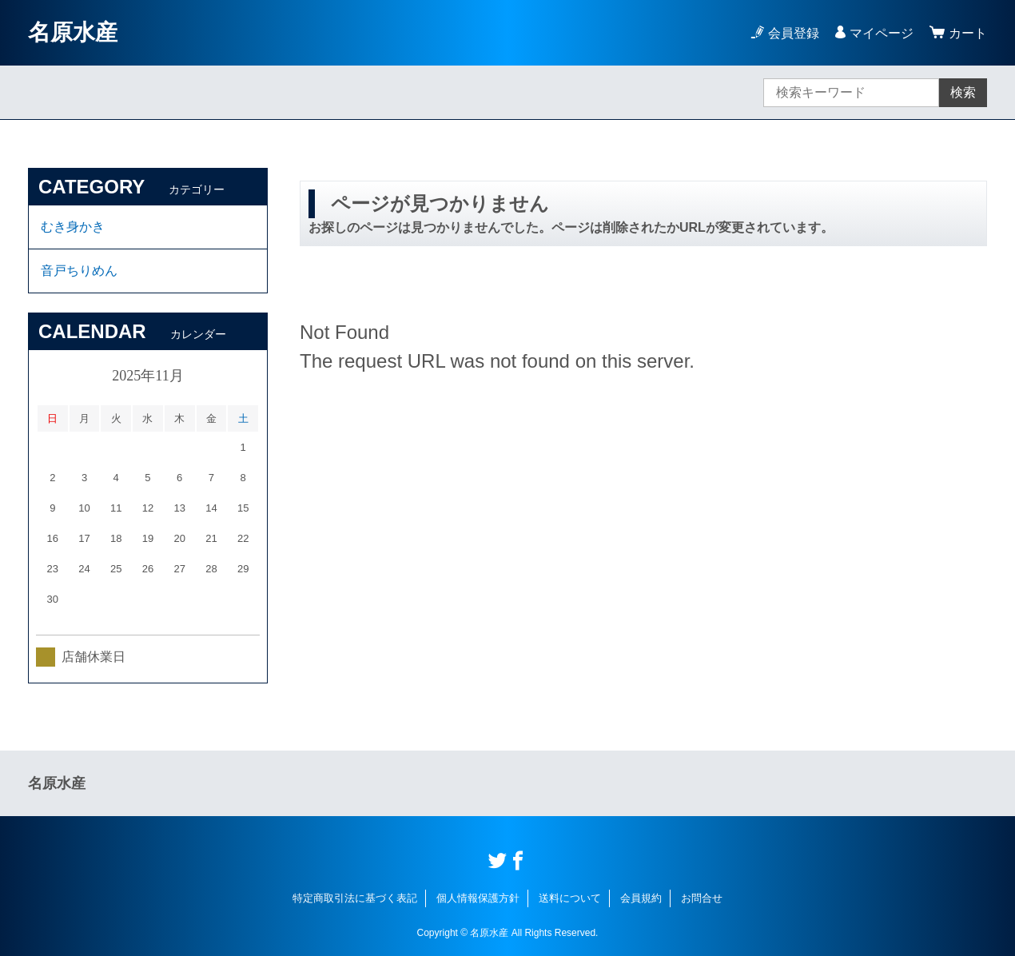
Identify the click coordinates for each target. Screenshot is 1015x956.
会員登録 (793, 33)
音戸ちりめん (79, 270)
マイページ (882, 33)
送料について (570, 898)
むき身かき (73, 226)
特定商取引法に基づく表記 (355, 898)
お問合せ (701, 898)
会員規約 (641, 898)
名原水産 (72, 32)
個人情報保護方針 (477, 898)
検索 (963, 92)
